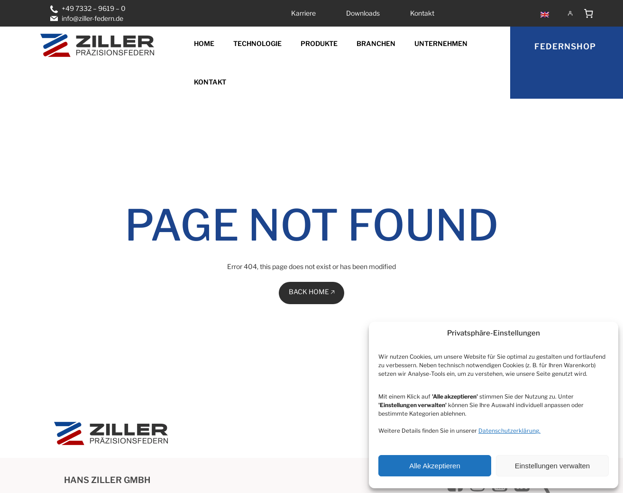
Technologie (257, 43)
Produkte (319, 43)
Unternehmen (440, 43)
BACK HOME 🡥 (312, 292)
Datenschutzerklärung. (509, 430)
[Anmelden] (570, 13)
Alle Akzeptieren (434, 466)
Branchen (376, 43)
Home (204, 43)
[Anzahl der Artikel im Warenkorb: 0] (588, 13)
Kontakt (210, 82)
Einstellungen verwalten (552, 466)
